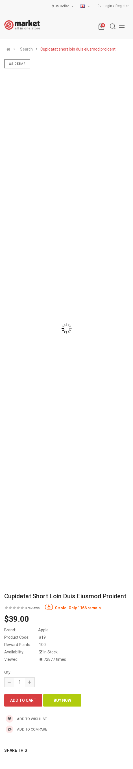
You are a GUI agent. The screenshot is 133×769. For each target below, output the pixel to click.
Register (122, 6)
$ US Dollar (63, 6)
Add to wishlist (26, 719)
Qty (7, 672)
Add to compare (26, 729)
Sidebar (17, 63)
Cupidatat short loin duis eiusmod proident (77, 49)
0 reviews (32, 608)
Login (108, 6)
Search (26, 49)
